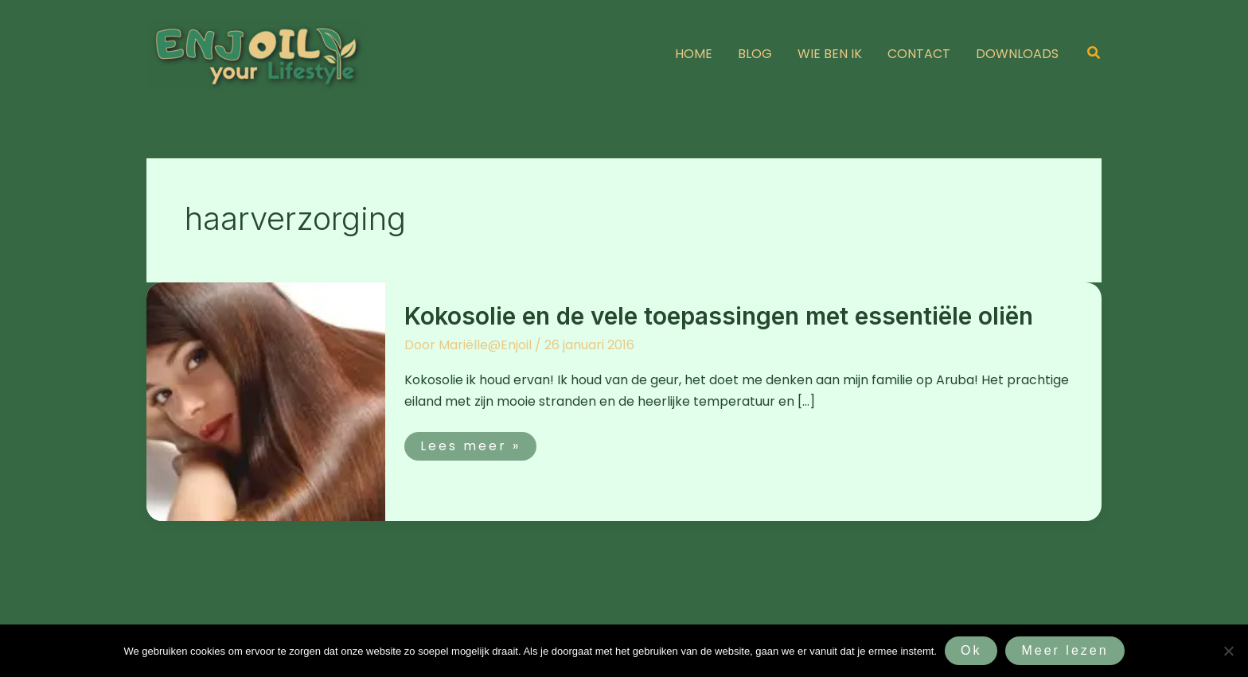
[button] (1094, 54)
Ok (971, 650)
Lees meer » (476, 443)
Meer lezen (1064, 650)
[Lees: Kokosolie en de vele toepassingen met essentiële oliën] (265, 400)
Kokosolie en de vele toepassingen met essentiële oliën (718, 316)
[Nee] (1228, 651)
